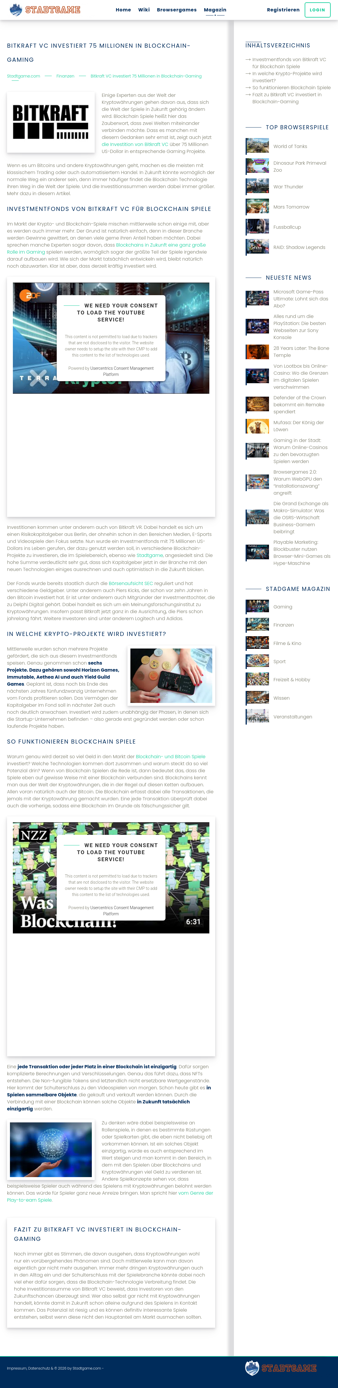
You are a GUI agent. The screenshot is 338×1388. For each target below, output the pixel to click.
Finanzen (270, 625)
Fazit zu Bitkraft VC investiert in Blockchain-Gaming (287, 98)
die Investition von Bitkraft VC (135, 144)
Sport (266, 661)
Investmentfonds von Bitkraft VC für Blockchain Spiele (289, 63)
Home (123, 9)
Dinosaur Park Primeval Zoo (286, 166)
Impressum (17, 1368)
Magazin (215, 9)
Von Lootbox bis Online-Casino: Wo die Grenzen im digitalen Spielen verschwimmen (287, 377)
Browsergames (177, 9)
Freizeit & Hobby (278, 679)
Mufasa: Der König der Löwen (285, 426)
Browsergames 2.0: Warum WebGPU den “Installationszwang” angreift (284, 482)
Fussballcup (273, 227)
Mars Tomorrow (278, 207)
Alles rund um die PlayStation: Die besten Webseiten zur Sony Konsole (286, 327)
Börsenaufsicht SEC (131, 583)
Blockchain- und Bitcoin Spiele (171, 756)
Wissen (268, 698)
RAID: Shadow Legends (285, 247)
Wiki (144, 9)
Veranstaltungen (279, 717)
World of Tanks (276, 146)
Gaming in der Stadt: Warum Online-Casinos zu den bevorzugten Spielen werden (287, 451)
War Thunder (274, 186)
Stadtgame (150, 555)
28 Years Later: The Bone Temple (288, 352)
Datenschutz (39, 1368)
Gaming (269, 607)
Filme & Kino (273, 643)
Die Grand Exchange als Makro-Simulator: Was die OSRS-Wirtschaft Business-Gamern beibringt (287, 517)
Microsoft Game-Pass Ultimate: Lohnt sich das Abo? (287, 298)
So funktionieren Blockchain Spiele (292, 87)
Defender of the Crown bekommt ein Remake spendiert (286, 404)
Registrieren (284, 9)
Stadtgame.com (87, 1368)
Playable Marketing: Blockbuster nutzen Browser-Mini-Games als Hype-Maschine (288, 553)
